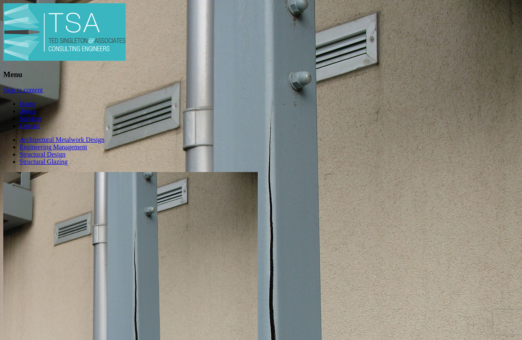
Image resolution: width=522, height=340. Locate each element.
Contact (30, 125)
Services (31, 118)
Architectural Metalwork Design (62, 139)
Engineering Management (53, 147)
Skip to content (23, 89)
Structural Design (42, 154)
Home (27, 103)
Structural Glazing (44, 161)
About (28, 111)
